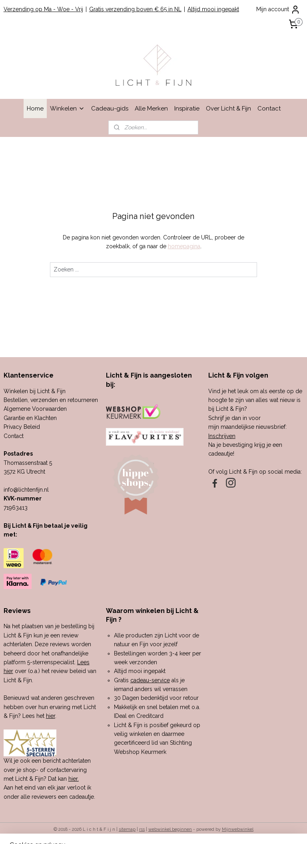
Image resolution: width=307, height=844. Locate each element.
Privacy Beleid (22, 427)
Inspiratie (186, 108)
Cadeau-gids (109, 108)
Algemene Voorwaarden (35, 409)
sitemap (127, 829)
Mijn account (278, 9)
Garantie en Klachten (30, 418)
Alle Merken (151, 108)
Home (35, 108)
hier (50, 716)
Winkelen (67, 108)
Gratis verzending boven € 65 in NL (135, 9)
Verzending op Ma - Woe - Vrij (43, 9)
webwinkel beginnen (170, 829)
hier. (73, 779)
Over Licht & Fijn (228, 108)
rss (142, 829)
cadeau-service (150, 680)
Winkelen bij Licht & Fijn (35, 391)
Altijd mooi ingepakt (213, 9)
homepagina (184, 246)
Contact (269, 108)
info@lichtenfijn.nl (26, 489)
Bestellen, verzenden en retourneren (51, 400)
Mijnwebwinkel (237, 829)
